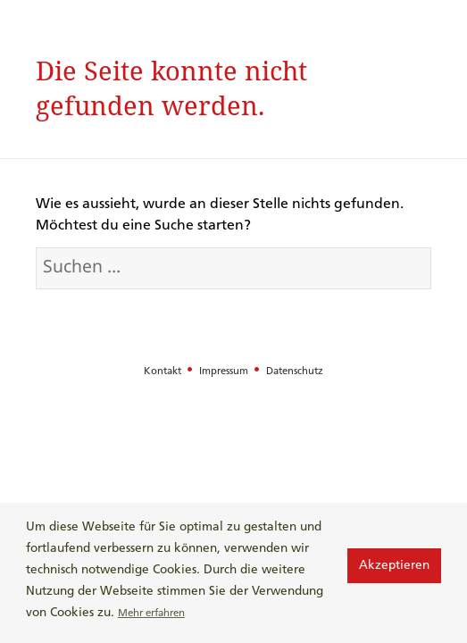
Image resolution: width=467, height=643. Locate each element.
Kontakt (164, 372)
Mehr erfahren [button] (151, 613)
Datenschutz (294, 372)
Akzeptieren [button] (394, 566)
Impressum (225, 372)
